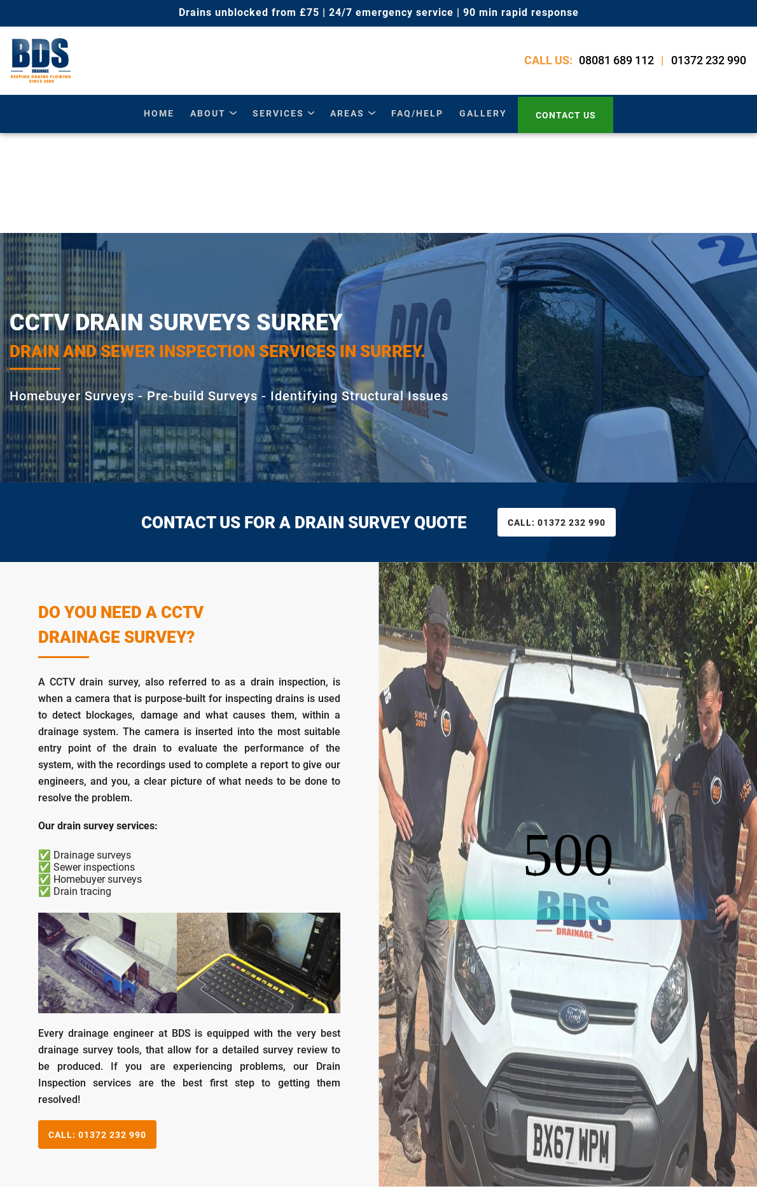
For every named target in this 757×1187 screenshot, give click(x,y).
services (278, 120)
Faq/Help (417, 120)
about (208, 120)
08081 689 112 (617, 63)
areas (347, 120)
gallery (482, 120)
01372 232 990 (709, 63)
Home (159, 120)
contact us (565, 120)
